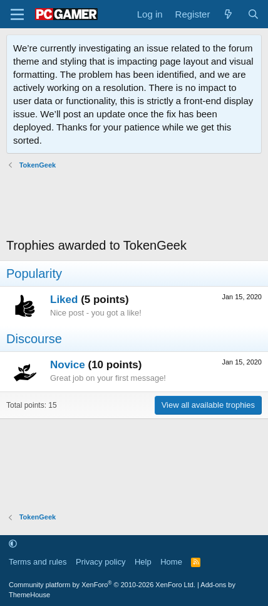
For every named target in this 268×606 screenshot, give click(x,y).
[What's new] (228, 14)
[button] (12, 544)
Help (143, 561)
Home (171, 561)
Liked (64, 300)
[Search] (253, 14)
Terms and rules (37, 561)
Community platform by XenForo (102, 584)
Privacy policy (100, 561)
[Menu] (17, 14)
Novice (67, 365)
